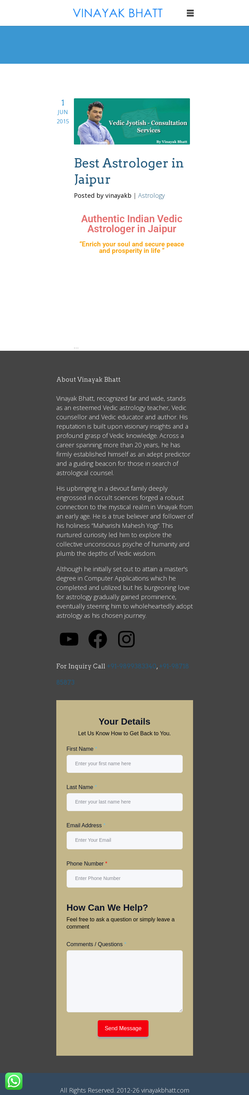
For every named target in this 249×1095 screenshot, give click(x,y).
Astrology (151, 195)
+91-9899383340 (131, 666)
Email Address (86, 825)
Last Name (82, 787)
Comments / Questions (96, 944)
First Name (82, 749)
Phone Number (87, 864)
